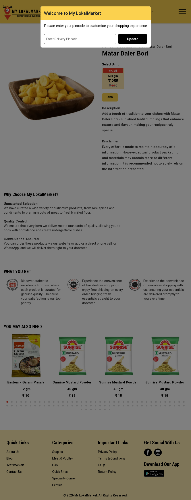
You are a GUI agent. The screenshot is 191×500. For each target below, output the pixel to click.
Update (132, 39)
